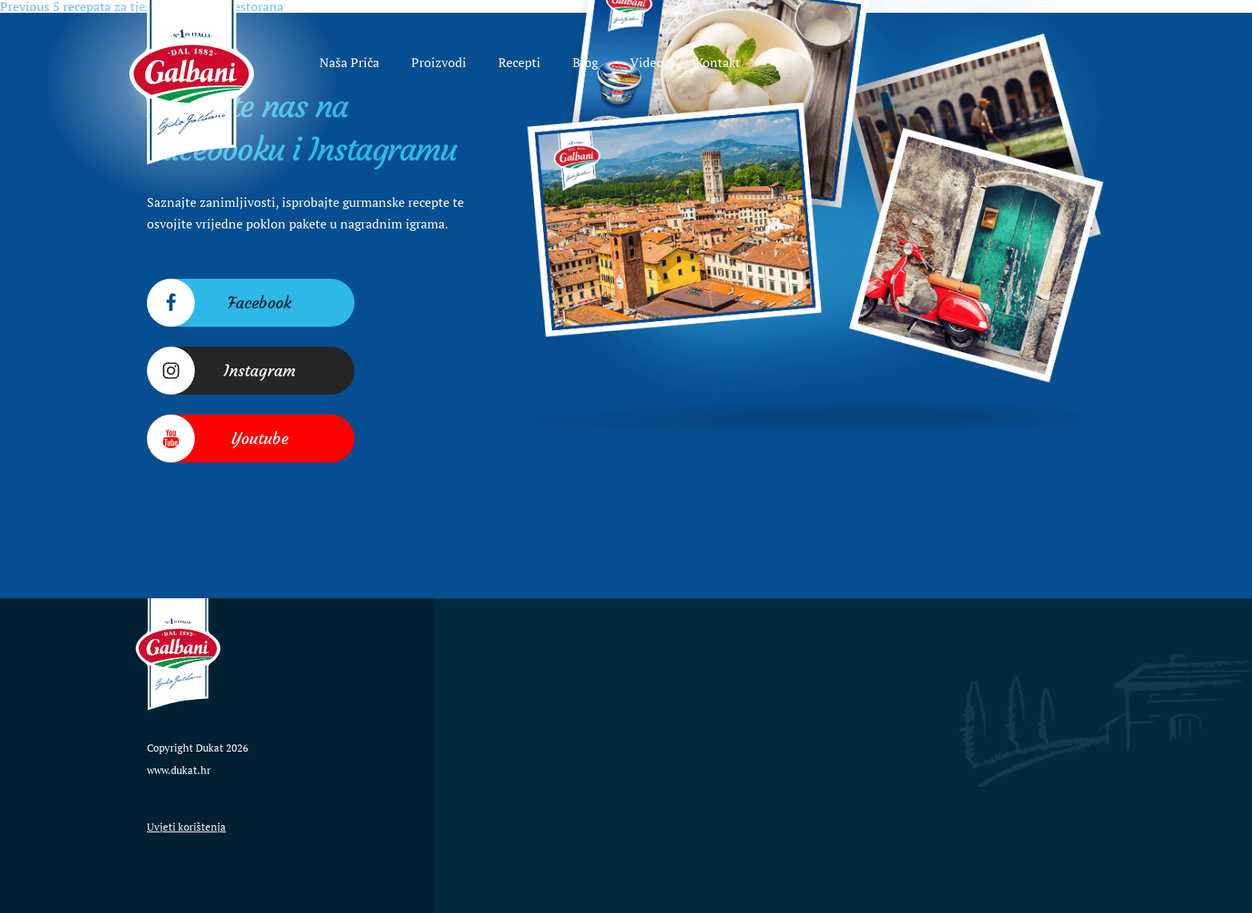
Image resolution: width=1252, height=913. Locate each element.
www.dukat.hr (179, 770)
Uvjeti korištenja (186, 827)
